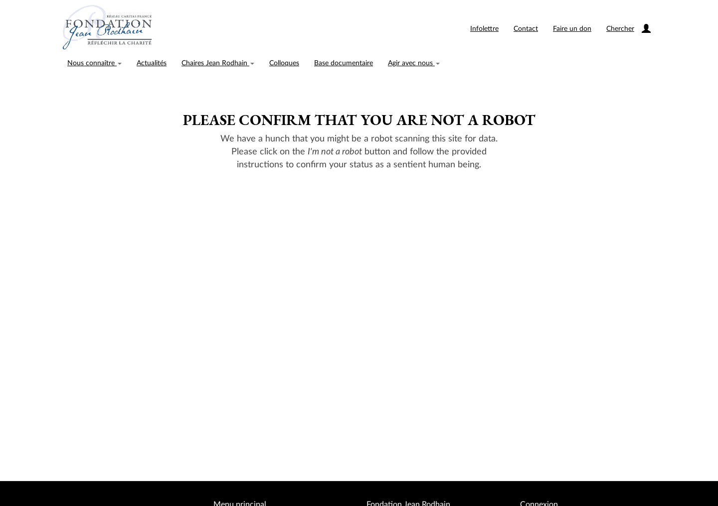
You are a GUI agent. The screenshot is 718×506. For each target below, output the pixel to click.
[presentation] (359, 202)
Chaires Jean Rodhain (217, 63)
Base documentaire (343, 63)
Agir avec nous (414, 63)
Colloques (284, 63)
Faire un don (572, 28)
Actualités (152, 63)
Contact (526, 28)
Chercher (620, 28)
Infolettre (484, 28)
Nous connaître (94, 63)
